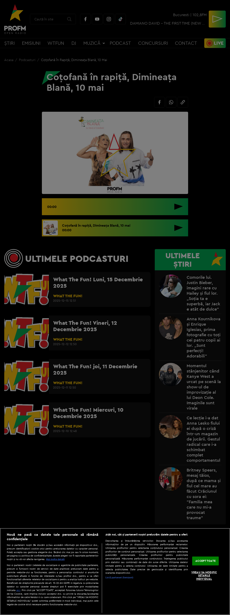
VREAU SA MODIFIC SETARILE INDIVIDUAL (204, 575)
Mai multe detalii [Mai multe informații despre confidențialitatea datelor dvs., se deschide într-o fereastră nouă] (55, 559)
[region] (115, 571)
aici (18, 590)
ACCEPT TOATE (205, 561)
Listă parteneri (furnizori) (119, 577)
